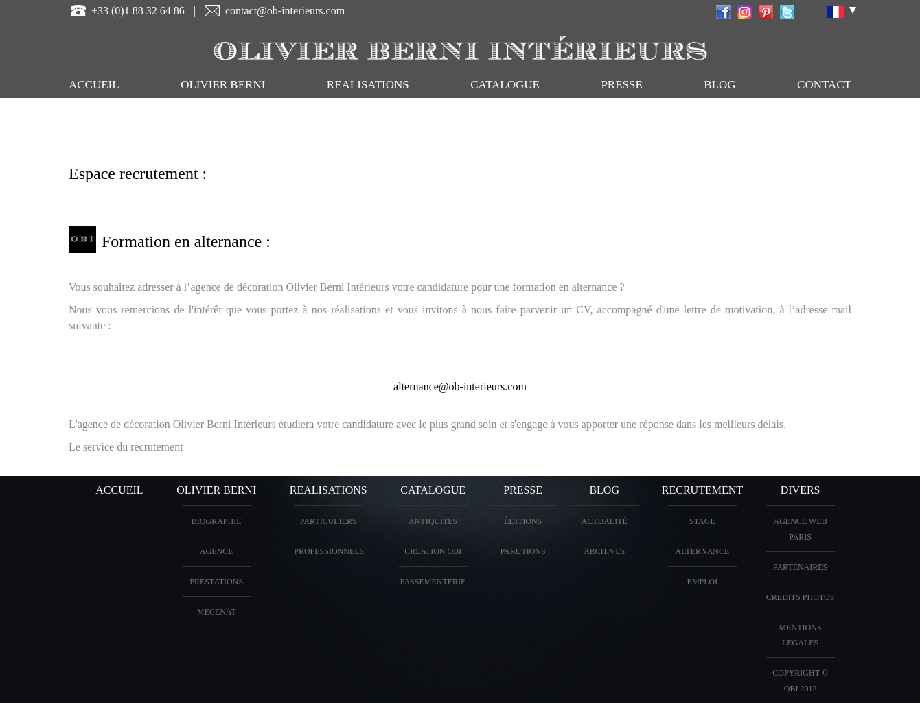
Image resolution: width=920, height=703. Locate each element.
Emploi (702, 581)
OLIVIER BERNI (223, 85)
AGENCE (216, 551)
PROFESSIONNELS (329, 551)
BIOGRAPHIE (217, 521)
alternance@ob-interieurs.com (460, 386)
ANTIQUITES (433, 521)
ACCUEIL (94, 85)
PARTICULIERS (328, 521)
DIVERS (800, 490)
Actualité (605, 521)
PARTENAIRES (800, 567)
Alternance (702, 551)
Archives (604, 551)
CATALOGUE (505, 85)
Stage (702, 521)
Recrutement (702, 490)
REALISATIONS (368, 85)
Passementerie (433, 581)
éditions (523, 521)
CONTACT (824, 85)
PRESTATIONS (216, 581)
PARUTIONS (522, 551)
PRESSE (621, 85)
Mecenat (216, 612)
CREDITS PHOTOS (800, 597)
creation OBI (432, 551)
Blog (719, 85)
